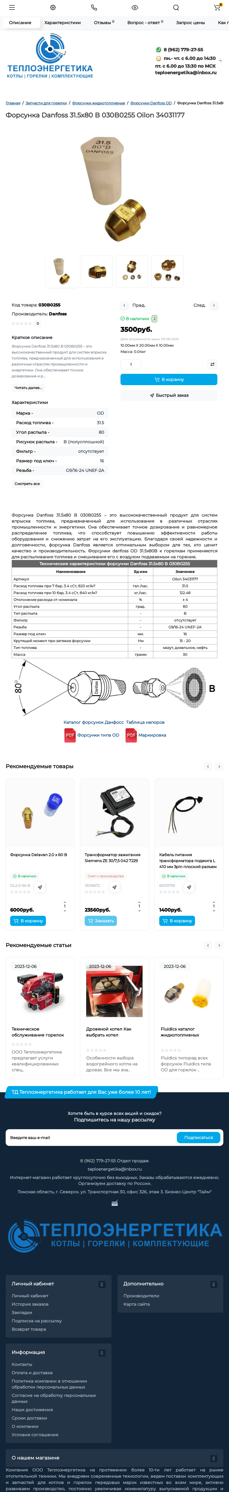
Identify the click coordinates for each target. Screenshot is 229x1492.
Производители (141, 1296)
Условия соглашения (35, 1434)
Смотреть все (27, 483)
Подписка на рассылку (37, 1321)
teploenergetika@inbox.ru (115, 1169)
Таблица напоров (145, 722)
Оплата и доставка (32, 1372)
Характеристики (62, 22)
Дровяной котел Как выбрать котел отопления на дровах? (110, 1035)
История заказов (30, 1304)
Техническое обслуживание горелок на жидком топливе (38, 1035)
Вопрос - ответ (145, 22)
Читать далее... (28, 387)
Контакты (22, 1364)
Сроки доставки (29, 1418)
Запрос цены (190, 22)
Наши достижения (32, 1409)
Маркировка (152, 735)
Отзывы (104, 22)
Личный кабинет (30, 1296)
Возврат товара (29, 1329)
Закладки (22, 1312)
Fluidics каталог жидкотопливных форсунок (180, 1035)
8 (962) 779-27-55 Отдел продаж (114, 1160)
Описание (20, 22)
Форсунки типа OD (91, 735)
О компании (25, 1426)
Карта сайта (136, 1304)
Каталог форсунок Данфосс (94, 722)
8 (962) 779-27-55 (179, 49)
